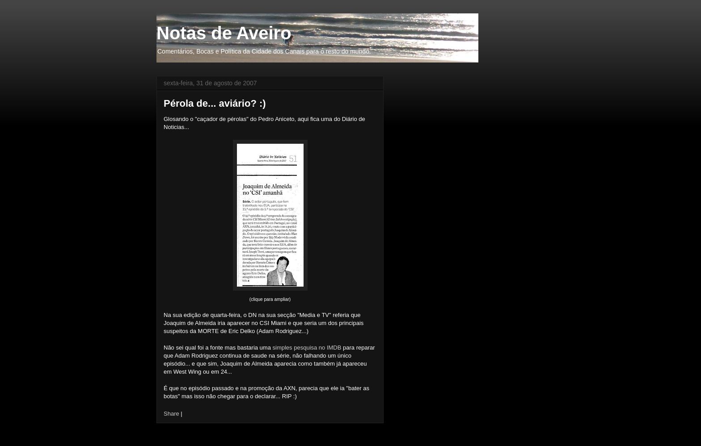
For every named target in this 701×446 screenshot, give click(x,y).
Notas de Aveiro (223, 33)
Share (171, 413)
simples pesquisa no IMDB (308, 347)
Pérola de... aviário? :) (215, 103)
